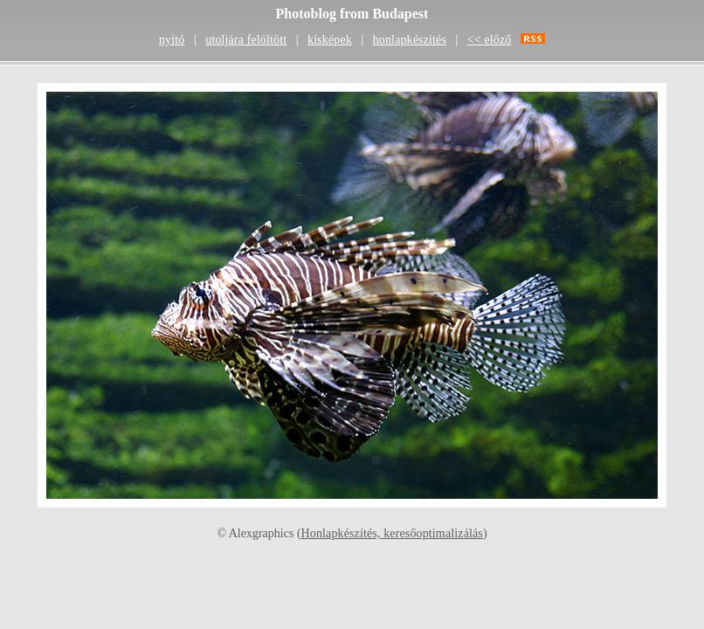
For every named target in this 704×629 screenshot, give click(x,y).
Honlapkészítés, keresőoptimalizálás (392, 533)
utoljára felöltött (245, 39)
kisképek (329, 39)
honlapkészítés (409, 39)
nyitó (171, 39)
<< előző (489, 39)
